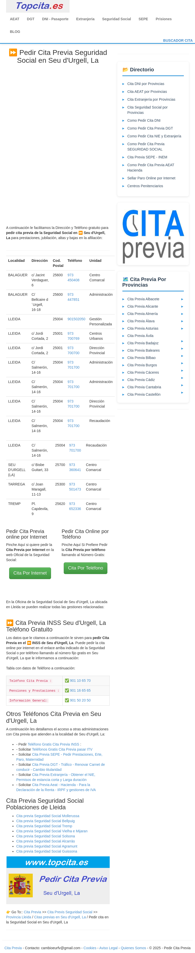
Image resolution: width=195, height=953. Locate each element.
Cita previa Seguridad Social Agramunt (46, 846)
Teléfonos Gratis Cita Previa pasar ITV (62, 749)
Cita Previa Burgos (142, 365)
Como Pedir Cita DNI (144, 120)
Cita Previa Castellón (144, 394)
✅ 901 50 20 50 (78, 700)
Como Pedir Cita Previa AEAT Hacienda (150, 167)
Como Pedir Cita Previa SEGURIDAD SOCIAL (146, 146)
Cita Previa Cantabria (144, 387)
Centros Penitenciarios (145, 186)
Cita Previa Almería (142, 314)
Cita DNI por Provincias (146, 84)
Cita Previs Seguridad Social (70, 912)
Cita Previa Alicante (142, 306)
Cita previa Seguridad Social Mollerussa (47, 816)
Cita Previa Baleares (143, 350)
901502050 (76, 319)
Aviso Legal (108, 948)
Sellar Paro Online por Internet (151, 178)
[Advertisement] (58, 143)
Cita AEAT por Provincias (147, 92)
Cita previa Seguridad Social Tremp (44, 826)
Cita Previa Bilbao (141, 358)
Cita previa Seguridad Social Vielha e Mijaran (52, 831)
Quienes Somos (134, 948)
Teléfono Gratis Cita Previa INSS (53, 744)
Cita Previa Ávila (140, 336)
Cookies (90, 948)
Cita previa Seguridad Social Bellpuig (45, 821)
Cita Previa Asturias (142, 328)
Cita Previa (32, 912)
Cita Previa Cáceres (143, 372)
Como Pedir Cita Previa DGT (150, 128)
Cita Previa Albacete (143, 299)
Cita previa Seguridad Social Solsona (45, 836)
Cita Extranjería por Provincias (151, 99)
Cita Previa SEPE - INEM (147, 157)
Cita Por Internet (30, 573)
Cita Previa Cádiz (141, 380)
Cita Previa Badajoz (143, 343)
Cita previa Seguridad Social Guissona (46, 851)
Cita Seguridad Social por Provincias (147, 110)
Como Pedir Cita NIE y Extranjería (154, 136)
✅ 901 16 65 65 (78, 690)
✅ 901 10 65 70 (78, 681)
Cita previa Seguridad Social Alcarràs (45, 841)
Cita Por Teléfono (85, 567)
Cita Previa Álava (141, 321)
